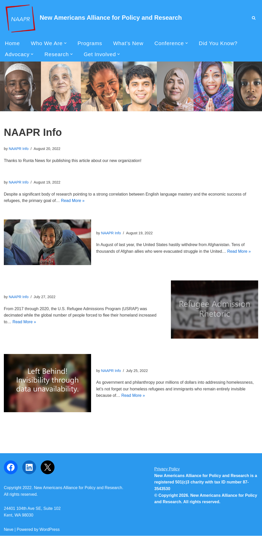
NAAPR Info (19, 149)
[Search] (254, 18)
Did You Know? (218, 43)
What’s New (128, 43)
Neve (8, 529)
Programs (90, 43)
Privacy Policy (167, 469)
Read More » (73, 201)
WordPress (49, 529)
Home (12, 43)
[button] (65, 43)
